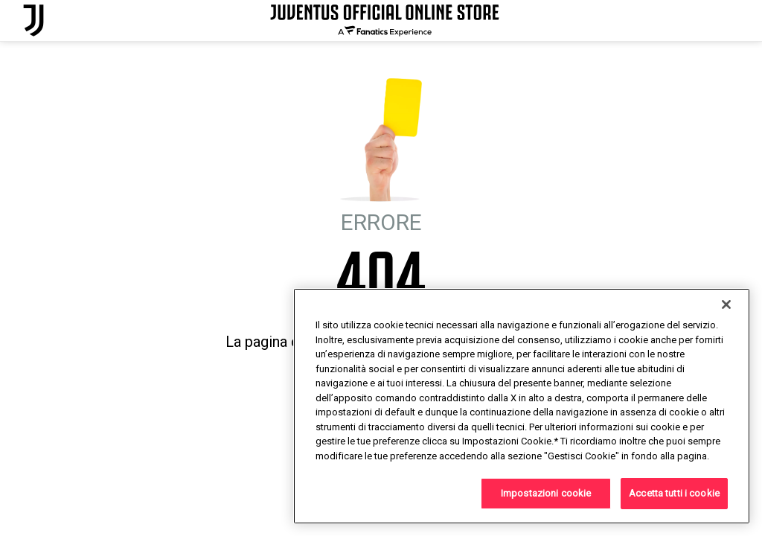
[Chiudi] (726, 304)
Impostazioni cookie (546, 493)
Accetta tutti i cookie (674, 493)
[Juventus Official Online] (33, 20)
